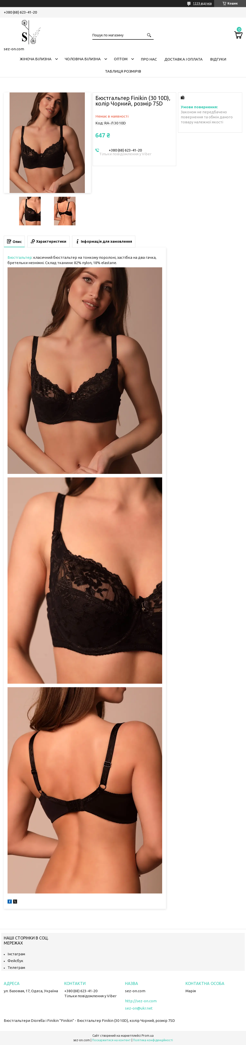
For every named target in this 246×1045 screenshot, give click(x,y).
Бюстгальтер (20, 257)
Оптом (121, 59)
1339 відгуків (202, 3)
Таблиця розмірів (123, 71)
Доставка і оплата (183, 59)
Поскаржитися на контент (111, 1040)
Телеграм (16, 967)
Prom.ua (148, 1035)
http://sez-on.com (141, 1001)
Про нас (149, 59)
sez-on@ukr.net (139, 1008)
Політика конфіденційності (153, 1040)
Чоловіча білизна (83, 59)
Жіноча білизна (35, 59)
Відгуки (218, 59)
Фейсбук (15, 961)
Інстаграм (16, 954)
